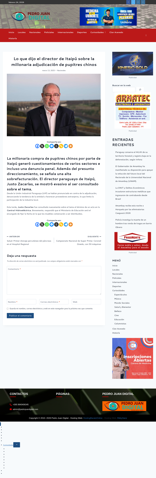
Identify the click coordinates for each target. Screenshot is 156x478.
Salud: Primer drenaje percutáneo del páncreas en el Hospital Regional (29, 240)
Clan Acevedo (116, 32)
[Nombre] (21, 301)
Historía (13, 38)
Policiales (49, 32)
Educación (119, 319)
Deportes (82, 32)
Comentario (14, 268)
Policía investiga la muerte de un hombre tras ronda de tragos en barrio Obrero (133, 223)
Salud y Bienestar (122, 306)
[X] (42, 146)
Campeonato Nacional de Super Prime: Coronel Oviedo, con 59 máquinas (78, 240)
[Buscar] (140, 89)
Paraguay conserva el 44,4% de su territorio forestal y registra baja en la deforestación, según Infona (133, 156)
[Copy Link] (61, 146)
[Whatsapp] (47, 146)
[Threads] (56, 146)
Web (75, 301)
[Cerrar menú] (0, 424)
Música (117, 298)
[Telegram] (66, 146)
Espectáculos (120, 294)
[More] (70, 146)
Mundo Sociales (122, 302)
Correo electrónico (50, 301)
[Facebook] (37, 146)
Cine (116, 315)
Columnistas (120, 323)
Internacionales (65, 32)
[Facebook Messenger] (51, 146)
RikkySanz (122, 418)
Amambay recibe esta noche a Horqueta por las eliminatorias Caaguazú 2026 (129, 209)
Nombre (12, 301)
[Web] (86, 301)
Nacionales (35, 32)
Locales (22, 32)
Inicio (11, 32)
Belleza (117, 311)
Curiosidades (97, 32)
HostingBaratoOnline (92, 418)
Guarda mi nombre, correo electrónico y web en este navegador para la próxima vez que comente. (51, 308)
